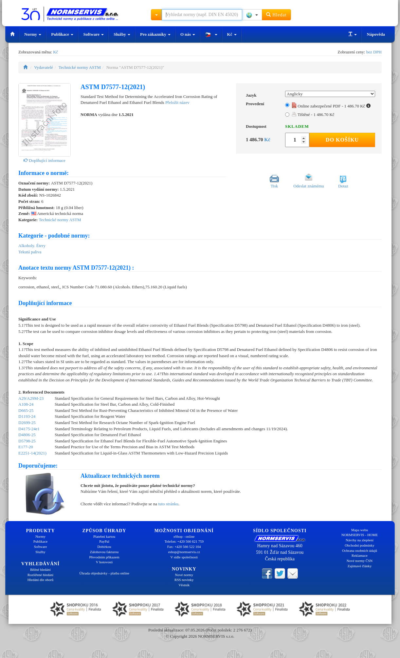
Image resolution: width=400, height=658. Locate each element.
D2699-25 (27, 422)
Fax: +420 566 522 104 (184, 547)
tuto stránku (168, 503)
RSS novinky (183, 580)
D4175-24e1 (29, 428)
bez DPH (374, 51)
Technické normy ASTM (80, 67)
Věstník (184, 585)
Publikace (62, 34)
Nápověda (376, 34)
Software (93, 34)
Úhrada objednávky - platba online (104, 573)
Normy (32, 34)
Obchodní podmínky (359, 545)
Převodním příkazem (104, 557)
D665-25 (25, 410)
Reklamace (360, 555)
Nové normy (184, 575)
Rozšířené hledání (40, 575)
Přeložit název (177, 102)
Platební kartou (104, 536)
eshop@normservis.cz (184, 552)
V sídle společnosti (184, 557)
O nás (187, 34)
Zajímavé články (360, 566)
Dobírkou (104, 547)
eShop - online (183, 536)
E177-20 (25, 446)
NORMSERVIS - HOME (359, 535)
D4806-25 (27, 434)
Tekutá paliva (29, 251)
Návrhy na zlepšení (359, 540)
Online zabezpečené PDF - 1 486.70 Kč (331, 106)
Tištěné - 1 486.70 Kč (313, 114)
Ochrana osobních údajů (359, 550)
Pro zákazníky (155, 34)
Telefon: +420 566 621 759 (184, 541)
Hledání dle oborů (40, 580)
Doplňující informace (44, 160)
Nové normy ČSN (360, 561)
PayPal (104, 541)
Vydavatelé (43, 67)
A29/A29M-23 (31, 398)
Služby (122, 34)
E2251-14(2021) (32, 453)
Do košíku (342, 140)
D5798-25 (27, 440)
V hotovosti (104, 562)
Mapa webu (359, 530)
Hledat (276, 14)
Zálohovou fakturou (104, 552)
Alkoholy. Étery (31, 245)
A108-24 (25, 404)
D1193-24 (26, 416)
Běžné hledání (40, 569)
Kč (232, 34)
